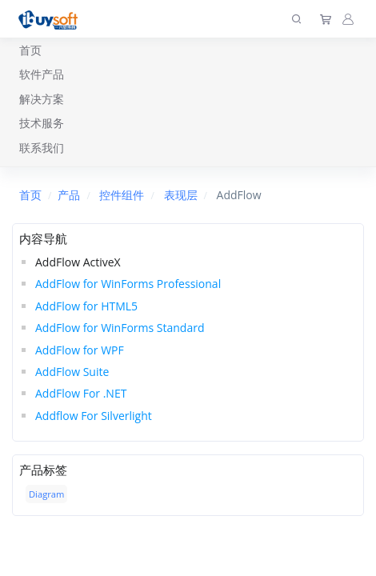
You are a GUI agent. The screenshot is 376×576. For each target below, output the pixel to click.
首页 (30, 50)
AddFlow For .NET (80, 393)
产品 (69, 194)
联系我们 (41, 147)
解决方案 (41, 98)
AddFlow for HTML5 (86, 306)
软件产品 (41, 74)
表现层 (181, 194)
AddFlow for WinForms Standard (120, 327)
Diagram (46, 494)
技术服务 (41, 122)
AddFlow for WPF (79, 350)
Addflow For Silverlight (93, 415)
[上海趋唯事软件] (51, 18)
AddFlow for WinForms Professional (128, 283)
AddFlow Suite (72, 371)
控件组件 (121, 194)
